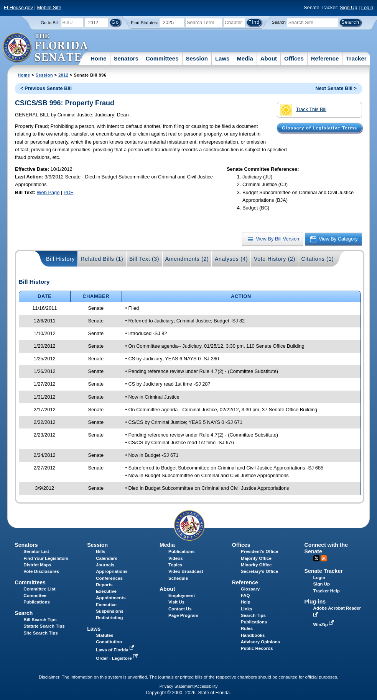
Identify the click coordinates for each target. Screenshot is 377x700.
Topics (175, 565)
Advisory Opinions (260, 641)
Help (245, 602)
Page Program (183, 615)
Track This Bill (303, 110)
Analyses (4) (231, 259)
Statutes (104, 635)
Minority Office (256, 565)
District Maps (37, 565)
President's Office (259, 551)
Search (279, 22)
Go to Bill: (50, 22)
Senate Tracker (324, 571)
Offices (294, 58)
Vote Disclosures (41, 571)
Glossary (250, 589)
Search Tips (253, 615)
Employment (181, 595)
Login (367, 7)
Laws (222, 58)
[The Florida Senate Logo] (46, 48)
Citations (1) (317, 259)
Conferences (109, 578)
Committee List (39, 589)
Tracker (356, 58)
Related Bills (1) (102, 259)
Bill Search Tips (39, 619)
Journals (105, 565)
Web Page (48, 192)
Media (245, 58)
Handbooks (253, 635)
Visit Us (176, 602)
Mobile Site (49, 7)
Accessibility (206, 686)
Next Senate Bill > (336, 88)
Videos (175, 558)
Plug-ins (315, 602)
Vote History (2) (274, 259)
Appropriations (112, 571)
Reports (104, 584)
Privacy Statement (177, 686)
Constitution (109, 641)
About (268, 58)
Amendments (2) (187, 259)
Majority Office (256, 558)
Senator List (36, 551)
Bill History (60, 259)
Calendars (106, 558)
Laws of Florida (116, 650)
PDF (69, 192)
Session (197, 58)
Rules (247, 628)
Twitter (316, 558)
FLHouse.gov (18, 7)
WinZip (324, 624)
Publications (181, 551)
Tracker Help (326, 591)
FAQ (245, 595)
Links (246, 609)
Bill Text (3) (144, 259)
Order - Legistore (117, 658)
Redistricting (109, 617)
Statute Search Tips (43, 626)
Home (99, 58)
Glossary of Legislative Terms (319, 128)
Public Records (257, 648)
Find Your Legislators (45, 558)
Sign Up (348, 7)
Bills (100, 551)
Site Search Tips (40, 633)
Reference (325, 58)
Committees (162, 58)
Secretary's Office (259, 571)
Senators (126, 58)
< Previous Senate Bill (46, 88)
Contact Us (180, 609)
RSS (324, 558)
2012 (63, 75)
